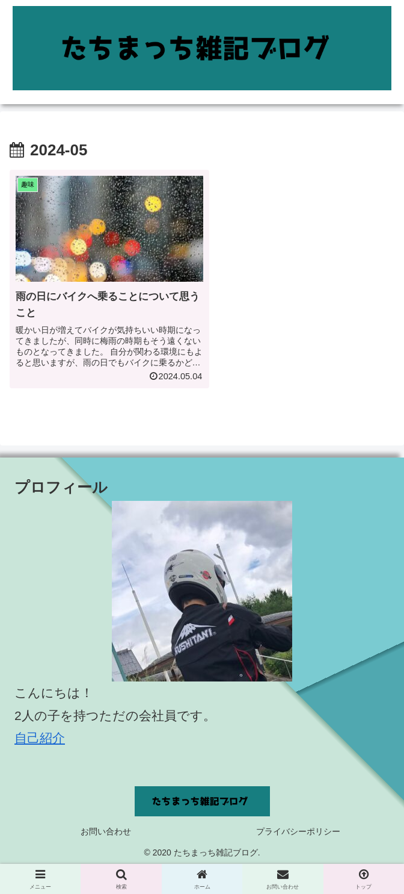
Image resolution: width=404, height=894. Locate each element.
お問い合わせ (106, 825)
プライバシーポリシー (298, 825)
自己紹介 (39, 732)
